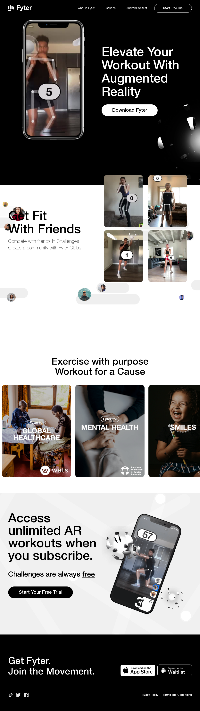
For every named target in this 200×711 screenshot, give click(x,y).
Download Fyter (129, 110)
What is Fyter (86, 8)
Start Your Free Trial (40, 592)
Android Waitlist (137, 8)
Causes (111, 8)
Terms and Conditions (177, 695)
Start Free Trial (173, 8)
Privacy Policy (149, 695)
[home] (41, 8)
